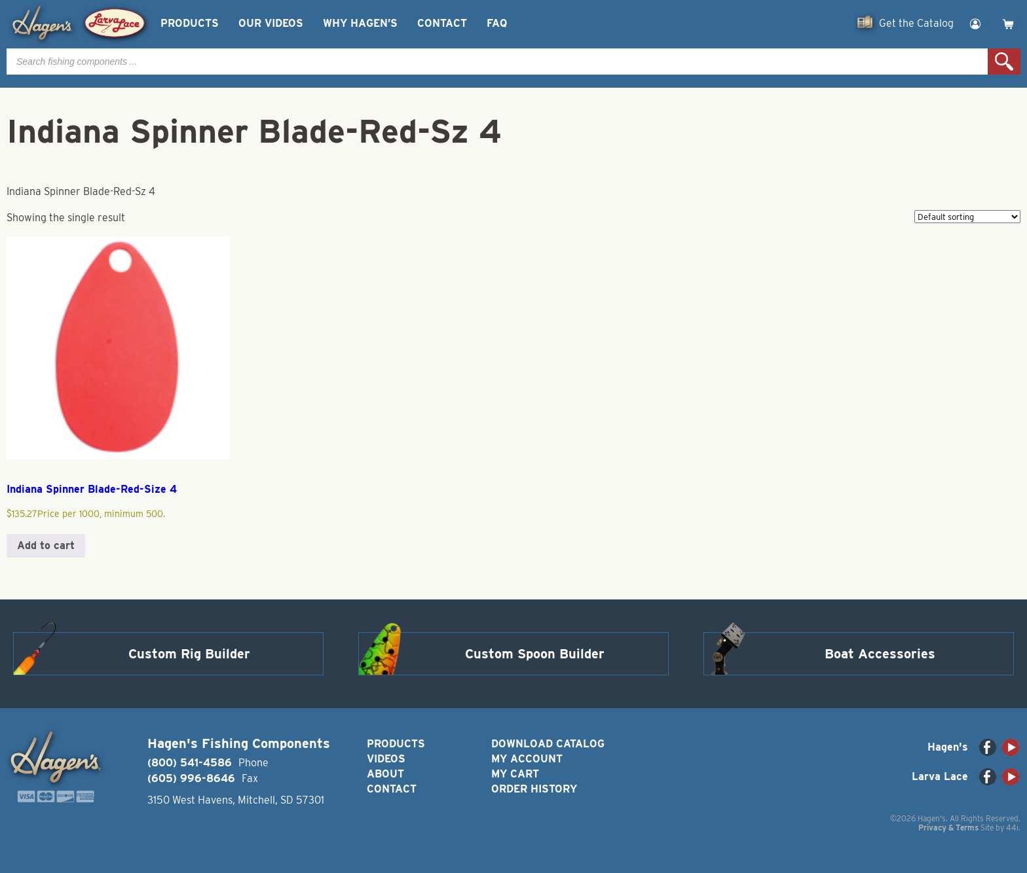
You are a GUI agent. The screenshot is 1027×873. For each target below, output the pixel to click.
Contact (442, 23)
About (385, 774)
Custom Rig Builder (189, 654)
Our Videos (270, 23)
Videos (386, 759)
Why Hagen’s (360, 23)
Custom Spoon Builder (535, 654)
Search (1004, 61)
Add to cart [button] (46, 545)
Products (189, 23)
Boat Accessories (880, 654)
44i (1012, 827)
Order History (534, 789)
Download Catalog (548, 744)
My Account (527, 759)
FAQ (497, 23)
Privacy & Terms (948, 827)
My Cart (515, 774)
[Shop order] (967, 216)
